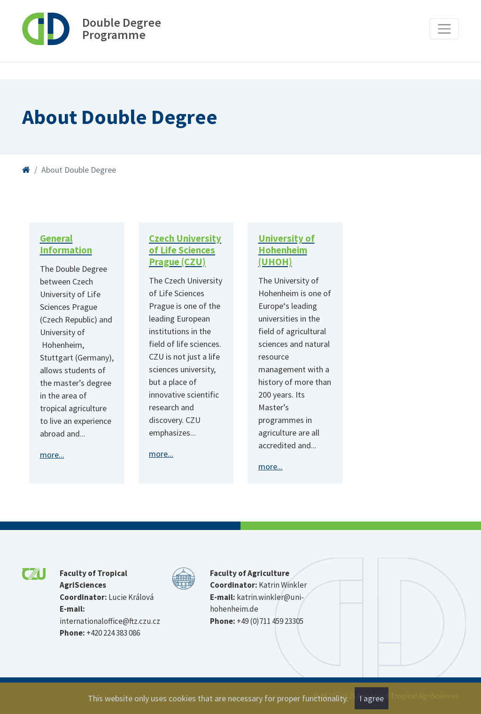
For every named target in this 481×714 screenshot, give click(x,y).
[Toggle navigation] (444, 28)
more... (52, 454)
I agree (371, 698)
